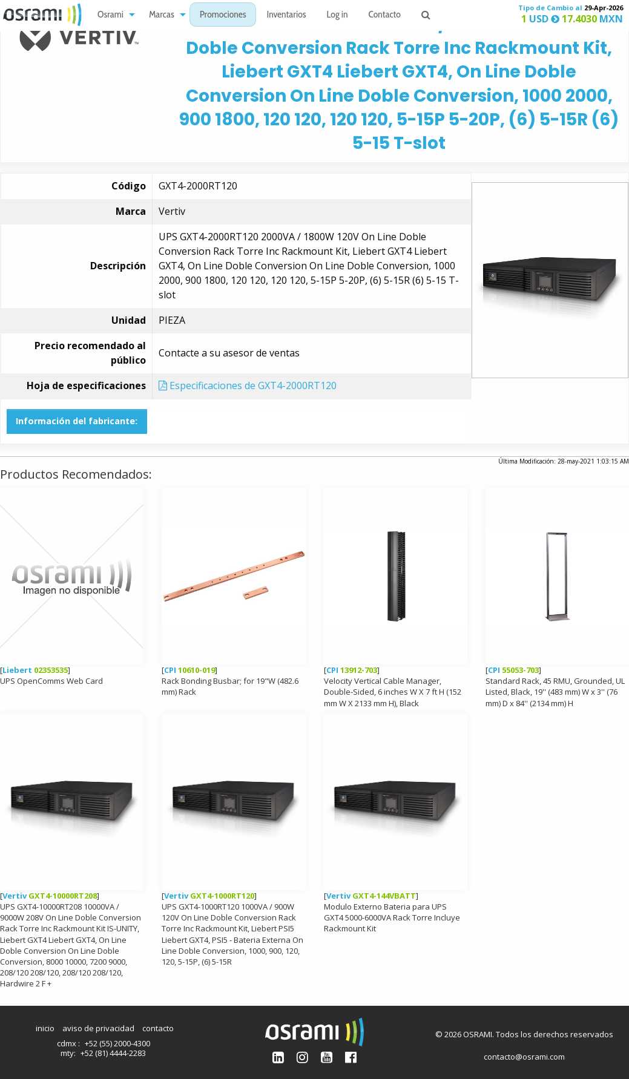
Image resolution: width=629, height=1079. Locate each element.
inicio (45, 1028)
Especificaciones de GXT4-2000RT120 (248, 385)
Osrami (110, 15)
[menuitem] (113, 15)
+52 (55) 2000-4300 (117, 1043)
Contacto (385, 15)
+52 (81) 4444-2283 (113, 1053)
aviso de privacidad (98, 1028)
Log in (337, 15)
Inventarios (286, 15)
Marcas (161, 15)
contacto (158, 1028)
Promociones (223, 15)
